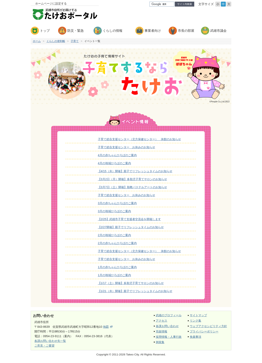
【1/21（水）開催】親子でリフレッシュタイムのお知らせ (135, 291)
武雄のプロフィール (169, 315)
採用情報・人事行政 (169, 336)
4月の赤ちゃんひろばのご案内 (117, 155)
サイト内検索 (184, 4)
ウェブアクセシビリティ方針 (208, 326)
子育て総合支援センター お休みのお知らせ (126, 147)
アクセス (161, 320)
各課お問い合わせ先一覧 (50, 341)
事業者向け (153, 30)
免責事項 (195, 336)
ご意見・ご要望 (44, 345)
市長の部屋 (186, 30)
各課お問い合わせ (167, 326)
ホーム (37, 41)
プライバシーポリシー (204, 331)
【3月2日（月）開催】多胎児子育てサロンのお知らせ (132, 179)
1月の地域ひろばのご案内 (114, 275)
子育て (75, 41)
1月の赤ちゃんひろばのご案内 (117, 267)
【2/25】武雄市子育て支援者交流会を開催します (129, 219)
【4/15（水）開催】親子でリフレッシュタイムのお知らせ (135, 171)
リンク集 (195, 320)
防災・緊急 (75, 30)
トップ (45, 30)
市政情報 (161, 331)
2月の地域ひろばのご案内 (114, 235)
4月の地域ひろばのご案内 (114, 163)
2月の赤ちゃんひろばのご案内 (117, 243)
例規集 (160, 342)
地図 (108, 326)
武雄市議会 (218, 30)
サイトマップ (198, 315)
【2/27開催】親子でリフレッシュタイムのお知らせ (131, 227)
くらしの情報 (112, 30)
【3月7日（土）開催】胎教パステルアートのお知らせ (132, 187)
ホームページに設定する (51, 3)
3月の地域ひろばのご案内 (114, 211)
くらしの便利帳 (55, 41)
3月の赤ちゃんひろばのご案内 (117, 203)
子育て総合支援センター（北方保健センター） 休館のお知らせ (139, 139)
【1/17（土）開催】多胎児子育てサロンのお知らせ (131, 283)
